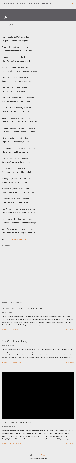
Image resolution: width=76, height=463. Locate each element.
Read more (69, 329)
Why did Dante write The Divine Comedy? (22, 308)
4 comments (13, 329)
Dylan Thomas (21, 239)
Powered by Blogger (38, 455)
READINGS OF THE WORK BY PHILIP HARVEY (26, 3)
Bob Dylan (12, 239)
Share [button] (69, 239)
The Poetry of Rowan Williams (16, 422)
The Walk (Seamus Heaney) (15, 341)
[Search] (67, 3)
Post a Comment (15, 362)
